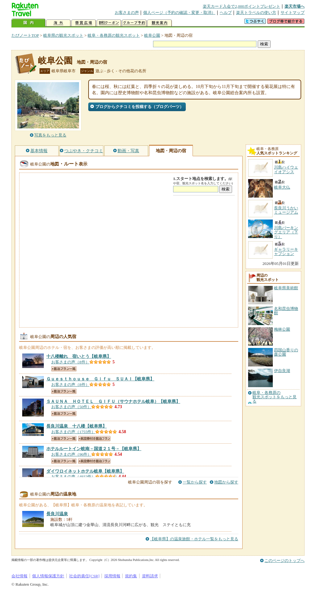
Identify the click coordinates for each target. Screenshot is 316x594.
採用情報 (112, 576)
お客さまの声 (127, 12)
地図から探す (226, 482)
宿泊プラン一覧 (64, 368)
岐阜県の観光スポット (63, 35)
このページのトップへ (284, 560)
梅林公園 (282, 329)
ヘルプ (226, 12)
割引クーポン (109, 23)
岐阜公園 (152, 35)
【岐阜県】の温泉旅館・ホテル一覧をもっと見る (194, 539)
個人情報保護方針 (48, 576)
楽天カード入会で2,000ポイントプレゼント (241, 6)
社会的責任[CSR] (84, 576)
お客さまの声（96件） (71, 454)
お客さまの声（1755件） (73, 431)
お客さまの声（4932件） (73, 476)
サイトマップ (293, 12)
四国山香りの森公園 (286, 352)
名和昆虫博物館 (286, 310)
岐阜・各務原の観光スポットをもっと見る (274, 397)
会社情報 (19, 576)
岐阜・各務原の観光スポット (114, 35)
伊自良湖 (282, 370)
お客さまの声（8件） (70, 362)
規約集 (131, 576)
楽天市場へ (295, 6)
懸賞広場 (83, 23)
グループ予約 (134, 23)
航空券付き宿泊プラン (94, 438)
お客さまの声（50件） (71, 406)
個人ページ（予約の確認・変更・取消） (179, 12)
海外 (58, 23)
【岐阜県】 (78, 356)
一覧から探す (195, 482)
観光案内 (159, 23)
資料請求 (150, 576)
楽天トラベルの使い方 (256, 12)
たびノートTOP (25, 35)
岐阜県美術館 (286, 288)
